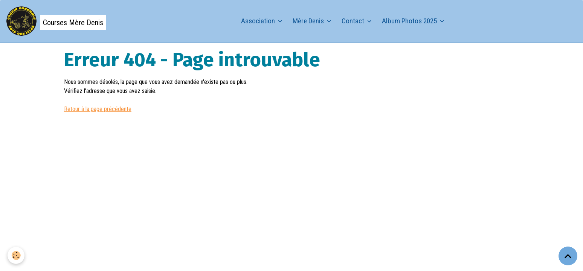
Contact (354, 21)
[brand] (56, 21)
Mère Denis (309, 21)
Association (258, 21)
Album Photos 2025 (410, 21)
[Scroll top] (568, 256)
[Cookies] (16, 255)
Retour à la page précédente (97, 109)
